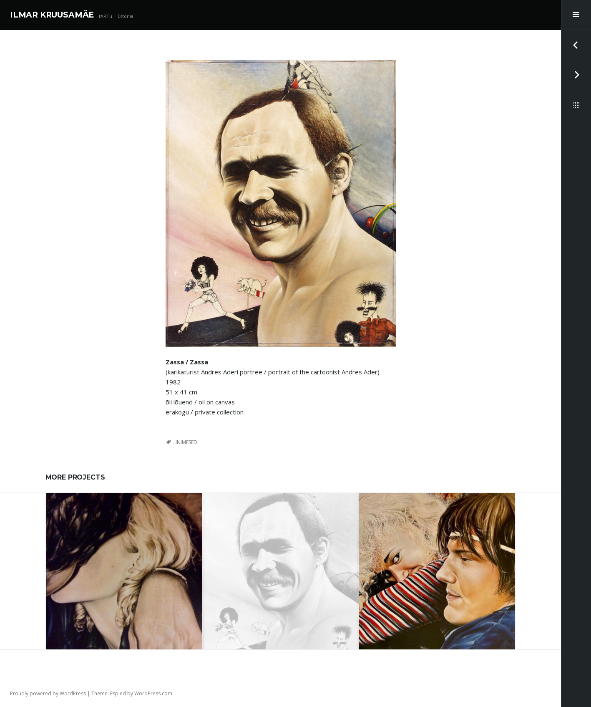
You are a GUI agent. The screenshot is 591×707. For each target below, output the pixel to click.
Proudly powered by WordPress (48, 693)
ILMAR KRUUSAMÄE (52, 15)
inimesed (186, 442)
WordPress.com (153, 693)
